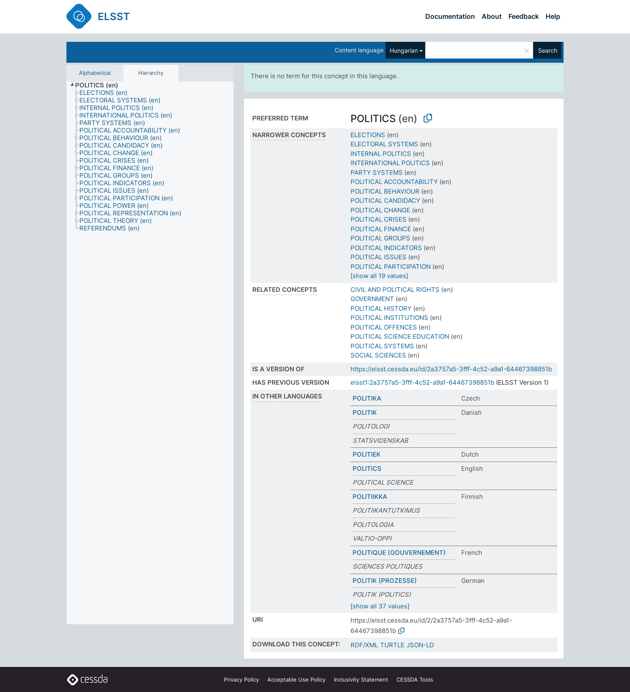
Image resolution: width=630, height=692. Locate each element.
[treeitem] (100, 85)
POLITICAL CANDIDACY (385, 200)
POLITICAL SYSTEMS (382, 346)
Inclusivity (361, 679)
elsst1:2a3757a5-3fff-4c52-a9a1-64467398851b (422, 382)
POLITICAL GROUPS (380, 238)
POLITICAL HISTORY (381, 308)
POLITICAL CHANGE (380, 210)
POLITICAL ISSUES (378, 257)
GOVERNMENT (372, 299)
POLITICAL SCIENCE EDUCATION (400, 336)
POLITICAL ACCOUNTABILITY (394, 182)
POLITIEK (367, 454)
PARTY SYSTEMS (377, 172)
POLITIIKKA (370, 496)
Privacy (241, 679)
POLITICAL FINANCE (381, 229)
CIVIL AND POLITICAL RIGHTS (395, 290)
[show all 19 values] (379, 276)
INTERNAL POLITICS (381, 154)
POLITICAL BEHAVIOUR (385, 191)
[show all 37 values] (380, 606)
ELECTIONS (368, 135)
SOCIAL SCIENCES (378, 355)
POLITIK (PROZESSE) (385, 581)
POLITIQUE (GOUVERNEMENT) (399, 553)
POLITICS (367, 468)
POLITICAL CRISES (378, 219)
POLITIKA (367, 398)
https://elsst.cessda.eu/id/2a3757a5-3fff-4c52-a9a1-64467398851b (451, 369)
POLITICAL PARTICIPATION (391, 267)
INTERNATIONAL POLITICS (390, 163)
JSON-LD (420, 645)
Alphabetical (95, 72)
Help (553, 16)
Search (547, 50)
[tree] (150, 353)
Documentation (450, 16)
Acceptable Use (296, 679)
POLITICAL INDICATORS (386, 248)
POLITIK (365, 412)
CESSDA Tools (414, 679)
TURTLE (392, 645)
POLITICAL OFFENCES (384, 327)
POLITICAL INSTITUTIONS (389, 318)
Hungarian (404, 50)
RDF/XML (364, 645)
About (492, 16)
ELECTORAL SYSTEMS (384, 144)
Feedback (523, 16)
